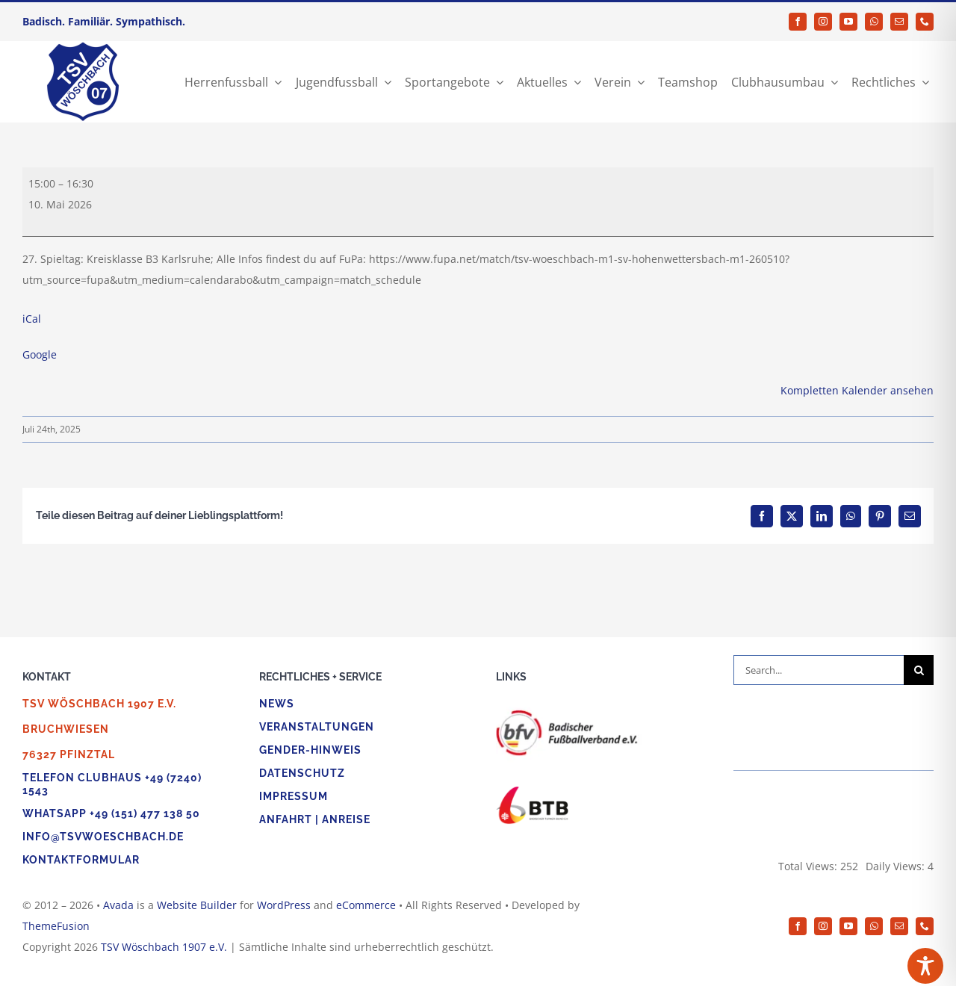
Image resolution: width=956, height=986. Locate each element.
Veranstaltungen (316, 727)
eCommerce (366, 905)
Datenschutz (302, 773)
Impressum (293, 796)
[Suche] (919, 670)
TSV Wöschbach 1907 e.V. (164, 947)
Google (39, 354)
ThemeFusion (56, 926)
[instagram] (823, 22)
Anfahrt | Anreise (314, 819)
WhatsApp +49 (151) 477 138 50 (111, 813)
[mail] (899, 22)
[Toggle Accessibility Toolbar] (925, 965)
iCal (31, 318)
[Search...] (818, 670)
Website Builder (197, 905)
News (276, 704)
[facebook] (798, 22)
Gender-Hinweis (310, 750)
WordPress (284, 905)
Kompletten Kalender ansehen (857, 390)
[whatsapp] (874, 22)
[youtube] (848, 22)
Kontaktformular (81, 860)
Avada (118, 905)
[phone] (925, 22)
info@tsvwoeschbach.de (103, 837)
